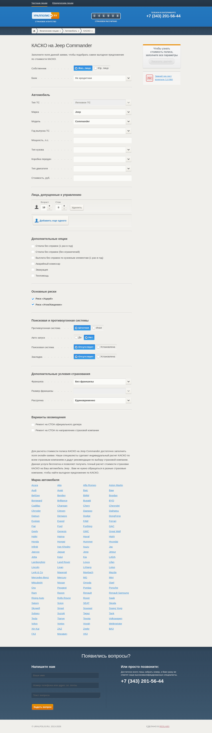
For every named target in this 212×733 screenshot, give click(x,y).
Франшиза (37, 381)
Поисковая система (42, 347)
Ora (33, 587)
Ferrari (112, 521)
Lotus (112, 567)
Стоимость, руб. (40, 177)
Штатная (83, 327)
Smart (60, 608)
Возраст (45, 202)
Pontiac (87, 587)
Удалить (77, 207)
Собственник (38, 68)
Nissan (61, 582)
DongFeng (115, 516)
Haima (60, 536)
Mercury (61, 577)
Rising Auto (37, 598)
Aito (59, 485)
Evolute (35, 521)
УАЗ (85, 633)
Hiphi (112, 536)
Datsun (35, 516)
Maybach (88, 572)
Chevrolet (114, 505)
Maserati (62, 572)
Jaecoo (35, 551)
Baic (85, 490)
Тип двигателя (39, 168)
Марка (35, 111)
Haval (86, 536)
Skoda (112, 603)
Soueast (87, 608)
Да (79, 337)
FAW (85, 521)
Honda (35, 541)
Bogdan (113, 495)
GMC (86, 531)
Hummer (88, 541)
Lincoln (35, 567)
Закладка (36, 356)
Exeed (60, 521)
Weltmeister (115, 623)
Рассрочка (37, 400)
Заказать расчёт (161, 61)
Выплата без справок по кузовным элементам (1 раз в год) (69, 257)
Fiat (33, 526)
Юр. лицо (103, 68)
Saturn (35, 603)
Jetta (34, 557)
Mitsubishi (37, 582)
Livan (60, 567)
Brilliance (62, 500)
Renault (87, 592)
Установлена (107, 346)
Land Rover (63, 562)
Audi (33, 490)
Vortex (60, 623)
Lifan (111, 562)
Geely (34, 531)
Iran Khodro (63, 546)
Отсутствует (85, 346)
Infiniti (34, 546)
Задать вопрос (42, 707)
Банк (34, 78)
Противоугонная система (45, 328)
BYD (111, 500)
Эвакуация (42, 269)
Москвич (62, 633)
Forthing (87, 526)
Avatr (60, 490)
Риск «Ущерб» (44, 298)
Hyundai (113, 541)
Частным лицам (39, 3)
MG (85, 577)
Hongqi (61, 541)
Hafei (34, 536)
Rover (86, 598)
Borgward (36, 500)
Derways (62, 516)
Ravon (60, 592)
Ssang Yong (115, 608)
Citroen (61, 510)
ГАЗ (33, 633)
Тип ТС (35, 102)
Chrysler (36, 510)
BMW (86, 495)
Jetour (112, 551)
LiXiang (87, 567)
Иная (99, 327)
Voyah (86, 623)
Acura (34, 485)
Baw (111, 490)
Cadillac (35, 505)
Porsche (113, 587)
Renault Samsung (119, 592)
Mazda (112, 572)
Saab (112, 598)
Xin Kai (35, 628)
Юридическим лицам (62, 3)
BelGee (35, 495)
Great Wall (115, 531)
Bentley (61, 495)
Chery (86, 505)
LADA (112, 557)
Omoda (87, 582)
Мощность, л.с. (40, 140)
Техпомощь (42, 275)
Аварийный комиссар (48, 263)
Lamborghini (38, 562)
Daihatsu (114, 510)
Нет (90, 337)
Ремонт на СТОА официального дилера (58, 424)
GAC (111, 526)
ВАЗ (111, 628)
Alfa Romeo (89, 485)
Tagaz (86, 613)
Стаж (58, 202)
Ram (34, 592)
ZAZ (59, 628)
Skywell (35, 608)
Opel (111, 582)
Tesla (34, 618)
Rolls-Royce (64, 598)
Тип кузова (37, 149)
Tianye (61, 618)
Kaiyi (60, 557)
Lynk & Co (37, 572)
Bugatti (87, 500)
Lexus (86, 562)
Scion (60, 603)
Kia (85, 557)
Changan (62, 505)
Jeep (86, 551)
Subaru (35, 613)
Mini (111, 577)
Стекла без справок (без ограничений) (58, 251)
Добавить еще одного (50, 221)
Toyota (86, 618)
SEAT (86, 603)
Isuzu (86, 546)
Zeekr (86, 628)
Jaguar (61, 551)
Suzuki (61, 613)
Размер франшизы (42, 390)
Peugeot (62, 587)
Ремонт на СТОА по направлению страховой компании (67, 430)
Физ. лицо (84, 68)
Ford (59, 526)
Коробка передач (41, 159)
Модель (35, 121)
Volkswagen (115, 618)
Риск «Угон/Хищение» (49, 304)
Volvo (34, 623)
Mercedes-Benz (40, 577)
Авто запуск (38, 337)
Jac (111, 546)
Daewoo (87, 510)
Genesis (61, 531)
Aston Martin (116, 485)
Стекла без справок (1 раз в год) (54, 245)
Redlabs (164, 726)
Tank (111, 613)
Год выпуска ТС (40, 130)
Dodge (86, 516)
